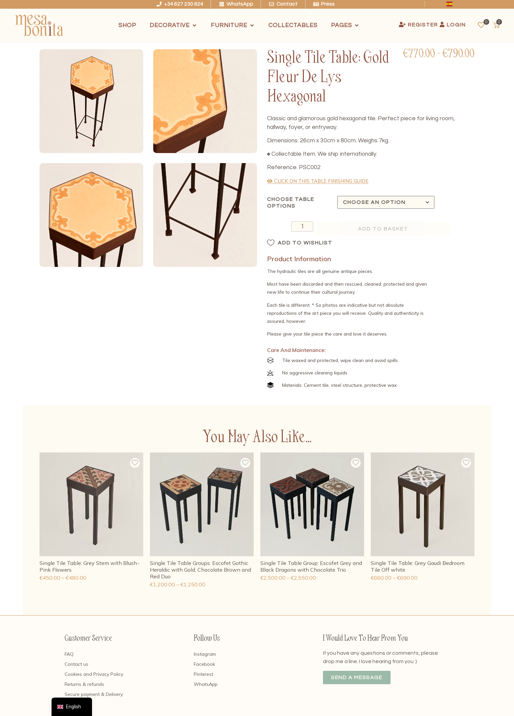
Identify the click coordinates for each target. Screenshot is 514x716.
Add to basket (383, 228)
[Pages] (345, 25)
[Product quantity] (286, 227)
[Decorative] (173, 25)
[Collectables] (293, 25)
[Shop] (127, 25)
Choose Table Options (290, 203)
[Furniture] (233, 25)
